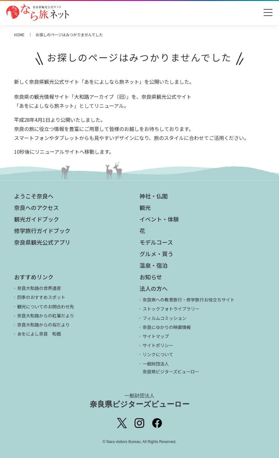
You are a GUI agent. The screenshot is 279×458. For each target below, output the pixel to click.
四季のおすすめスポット (41, 297)
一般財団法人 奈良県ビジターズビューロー (171, 368)
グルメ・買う (156, 254)
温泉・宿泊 (154, 265)
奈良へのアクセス (36, 207)
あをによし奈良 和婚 (39, 334)
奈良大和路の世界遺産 (39, 288)
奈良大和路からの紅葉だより (45, 315)
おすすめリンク (33, 277)
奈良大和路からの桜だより (43, 324)
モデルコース (156, 242)
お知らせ (151, 277)
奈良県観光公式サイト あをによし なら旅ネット (37, 12)
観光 (145, 207)
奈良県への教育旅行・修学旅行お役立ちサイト (189, 299)
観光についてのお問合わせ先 (45, 306)
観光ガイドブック (36, 219)
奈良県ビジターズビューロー (140, 400)
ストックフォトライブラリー (171, 309)
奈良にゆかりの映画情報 (167, 327)
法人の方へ (154, 288)
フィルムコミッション (164, 318)
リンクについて (158, 354)
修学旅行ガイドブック (42, 231)
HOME (19, 34)
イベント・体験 (159, 219)
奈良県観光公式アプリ (42, 242)
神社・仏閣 (154, 196)
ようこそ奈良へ (33, 196)
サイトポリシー (158, 345)
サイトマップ (156, 336)
